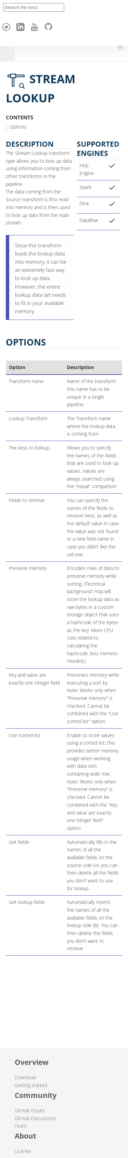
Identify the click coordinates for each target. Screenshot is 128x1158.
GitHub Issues (30, 1110)
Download (25, 1077)
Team (20, 1126)
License (23, 1151)
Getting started (31, 1085)
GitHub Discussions (36, 1118)
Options (18, 126)
